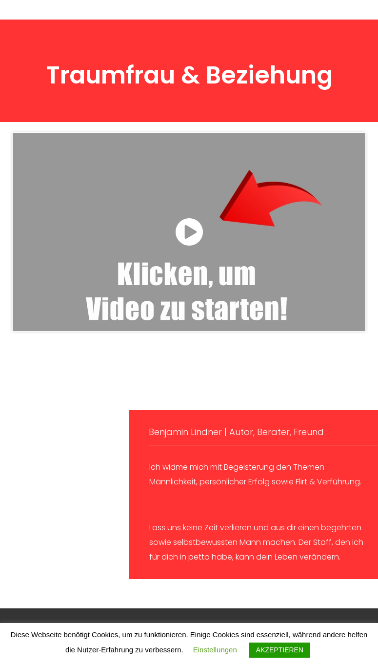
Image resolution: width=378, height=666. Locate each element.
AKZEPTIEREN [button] (279, 650)
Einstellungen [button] (215, 649)
